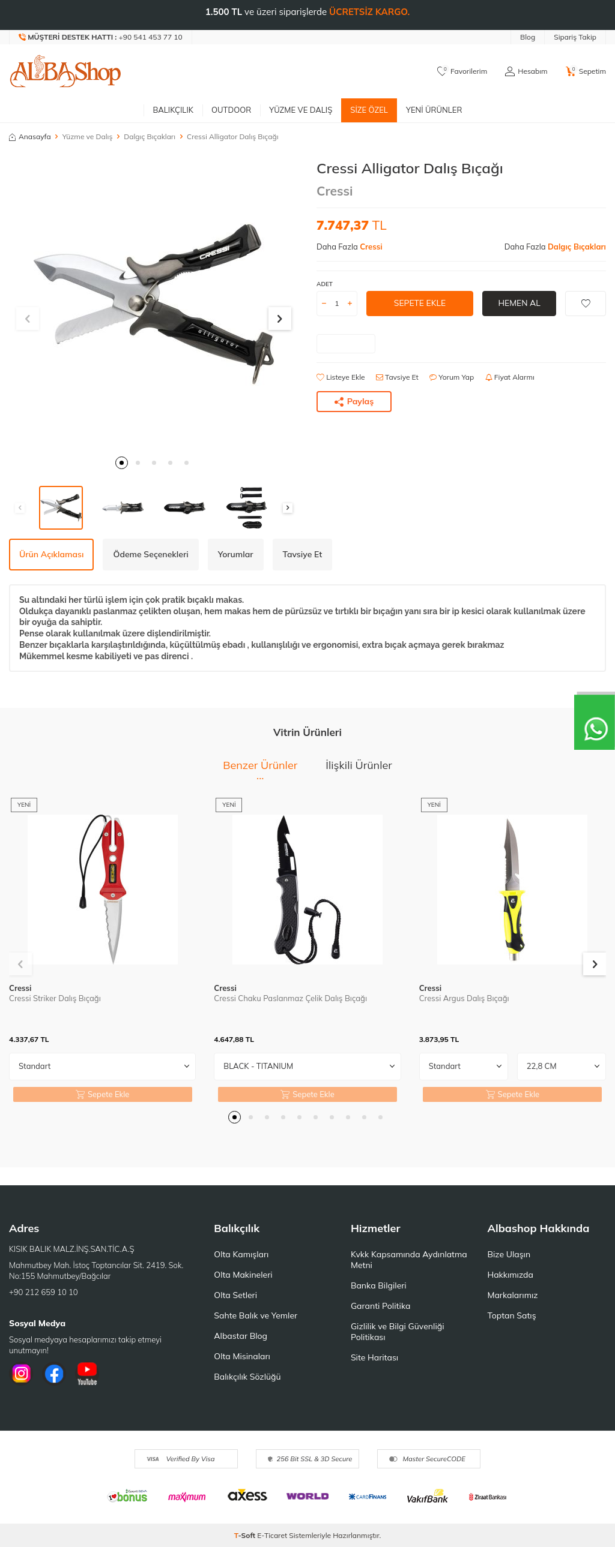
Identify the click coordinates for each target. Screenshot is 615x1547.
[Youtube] (87, 1374)
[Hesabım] (526, 71)
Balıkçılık (173, 110)
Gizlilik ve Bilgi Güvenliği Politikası (397, 1331)
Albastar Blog (240, 1335)
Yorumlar (235, 554)
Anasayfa (30, 136)
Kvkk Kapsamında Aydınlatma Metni (409, 1259)
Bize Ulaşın (508, 1254)
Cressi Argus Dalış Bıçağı (464, 998)
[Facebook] (54, 1374)
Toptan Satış (511, 1315)
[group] (153, 304)
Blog (527, 36)
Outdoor (231, 110)
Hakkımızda (510, 1274)
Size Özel (369, 110)
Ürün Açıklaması (51, 554)
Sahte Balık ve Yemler (255, 1315)
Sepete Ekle (419, 303)
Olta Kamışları (241, 1254)
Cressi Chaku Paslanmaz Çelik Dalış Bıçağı (290, 998)
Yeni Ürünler (434, 110)
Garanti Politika (381, 1305)
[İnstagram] (21, 1374)
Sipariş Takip (575, 36)
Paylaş (354, 401)
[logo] (65, 71)
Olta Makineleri (243, 1274)
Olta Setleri (235, 1295)
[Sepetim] (586, 71)
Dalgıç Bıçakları (149, 136)
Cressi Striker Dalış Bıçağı (55, 998)
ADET (325, 284)
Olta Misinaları (242, 1356)
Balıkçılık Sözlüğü (247, 1376)
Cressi (335, 191)
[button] (122, 463)
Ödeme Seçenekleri (150, 554)
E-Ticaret (272, 1535)
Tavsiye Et (397, 377)
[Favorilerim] (462, 71)
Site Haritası (374, 1357)
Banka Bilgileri (379, 1285)
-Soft (246, 1535)
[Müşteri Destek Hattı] (101, 37)
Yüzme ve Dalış (300, 110)
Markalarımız (512, 1295)
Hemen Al (519, 303)
